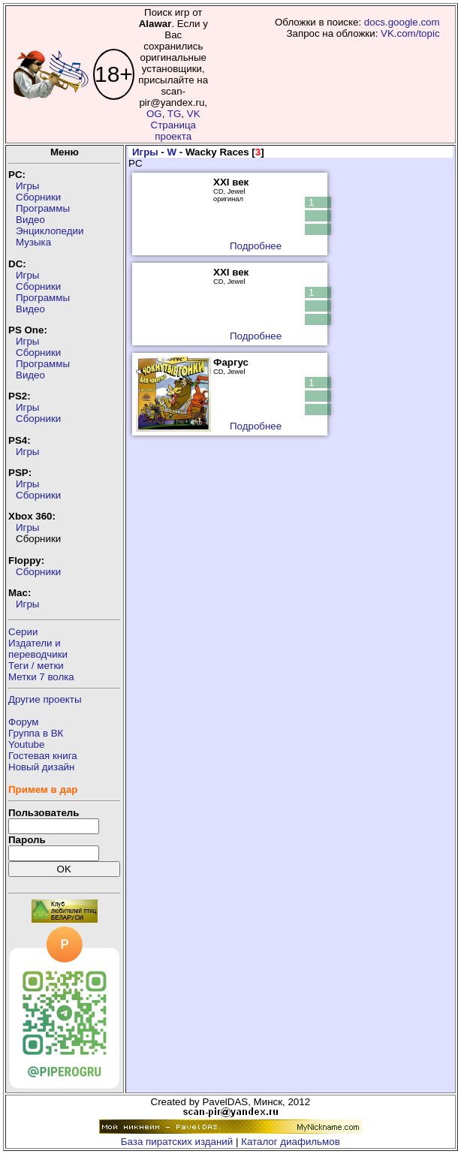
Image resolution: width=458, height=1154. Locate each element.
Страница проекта (173, 130)
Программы (43, 208)
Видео (30, 219)
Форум (23, 722)
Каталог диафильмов (290, 1141)
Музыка (33, 242)
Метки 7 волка (41, 676)
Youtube (26, 744)
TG (174, 113)
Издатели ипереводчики (38, 648)
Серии (23, 631)
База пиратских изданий (177, 1141)
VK (193, 113)
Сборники (38, 197)
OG (154, 113)
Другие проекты (45, 699)
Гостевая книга (42, 755)
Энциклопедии (49, 231)
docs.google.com (402, 22)
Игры (27, 185)
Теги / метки (36, 665)
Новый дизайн (41, 767)
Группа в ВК (35, 733)
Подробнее (256, 246)
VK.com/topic (410, 33)
